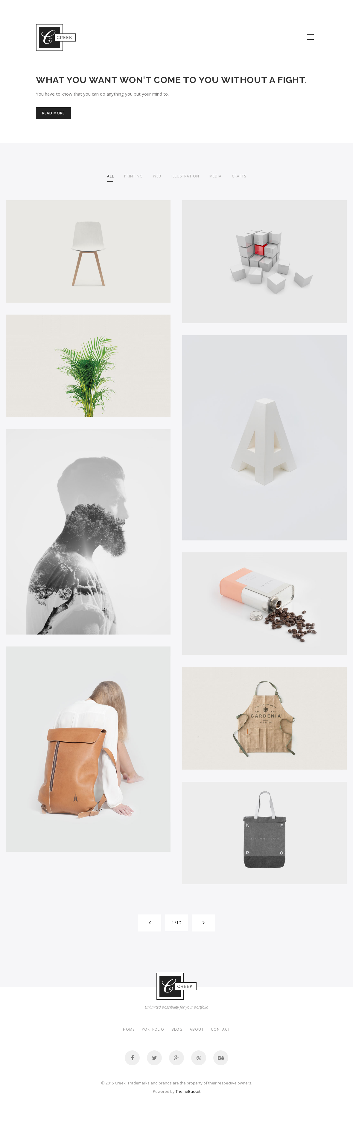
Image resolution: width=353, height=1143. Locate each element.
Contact (220, 1029)
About (197, 1029)
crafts (239, 176)
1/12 (177, 923)
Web (157, 176)
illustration (185, 176)
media (215, 176)
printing (133, 176)
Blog (176, 1029)
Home (129, 1029)
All (110, 176)
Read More (53, 113)
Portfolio (153, 1029)
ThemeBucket (188, 1091)
